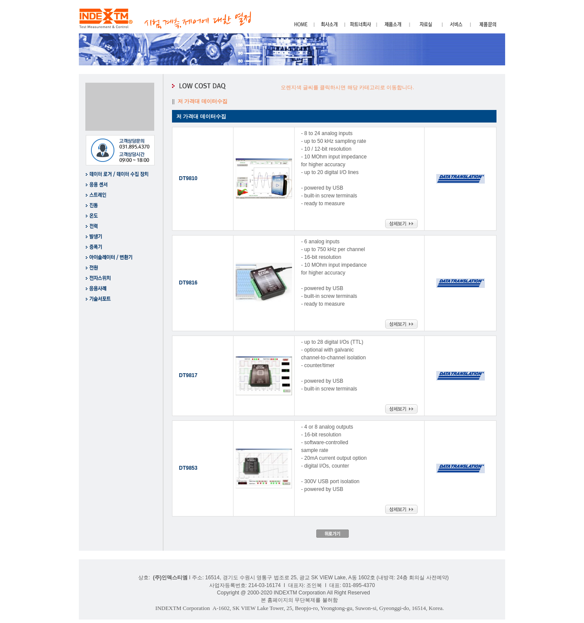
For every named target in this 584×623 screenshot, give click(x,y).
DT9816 (188, 283)
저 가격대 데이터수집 (203, 101)
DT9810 (188, 178)
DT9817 (188, 375)
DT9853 (188, 468)
